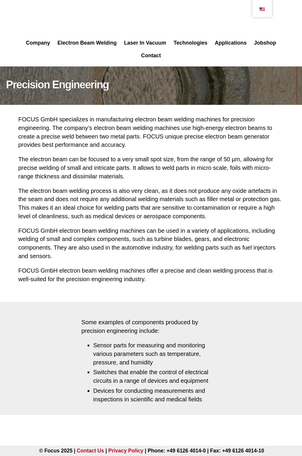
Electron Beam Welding (87, 43)
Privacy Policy (125, 451)
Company (38, 43)
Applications (231, 43)
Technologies (191, 43)
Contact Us (90, 451)
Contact (151, 55)
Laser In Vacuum (145, 43)
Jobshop (265, 43)
